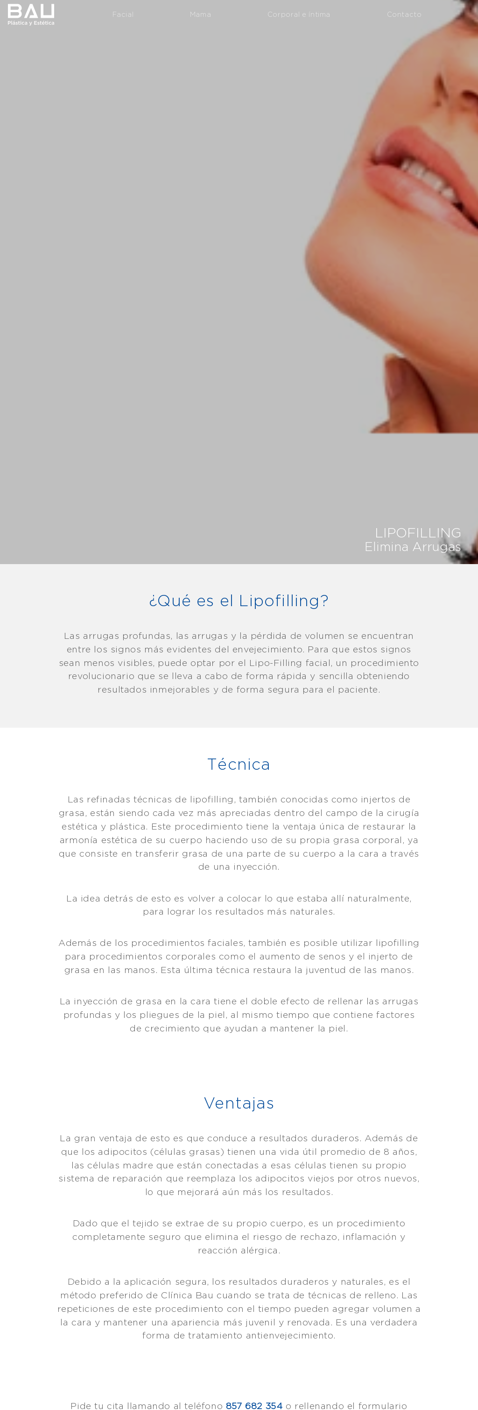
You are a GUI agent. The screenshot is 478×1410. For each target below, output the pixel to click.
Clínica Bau (31, 14)
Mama (200, 14)
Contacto (404, 14)
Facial (123, 14)
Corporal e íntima (298, 14)
